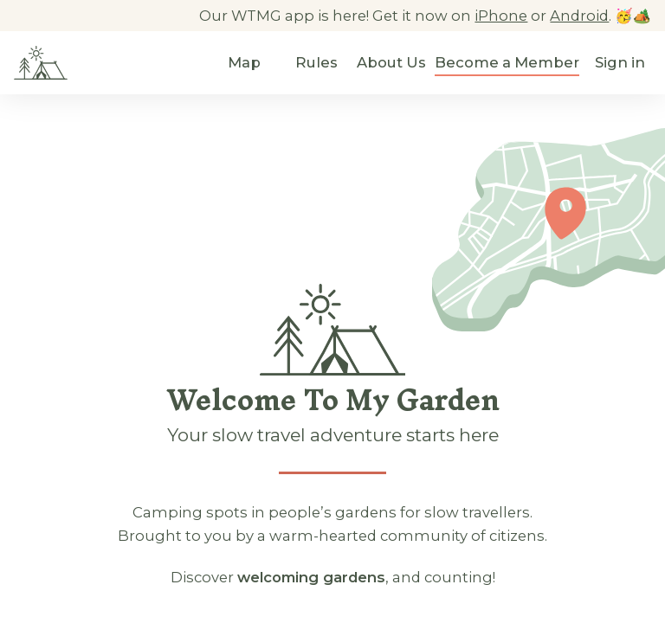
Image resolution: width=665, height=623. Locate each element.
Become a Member (507, 62)
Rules (316, 62)
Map (244, 62)
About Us (391, 62)
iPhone (501, 15)
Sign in (620, 62)
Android (579, 15)
